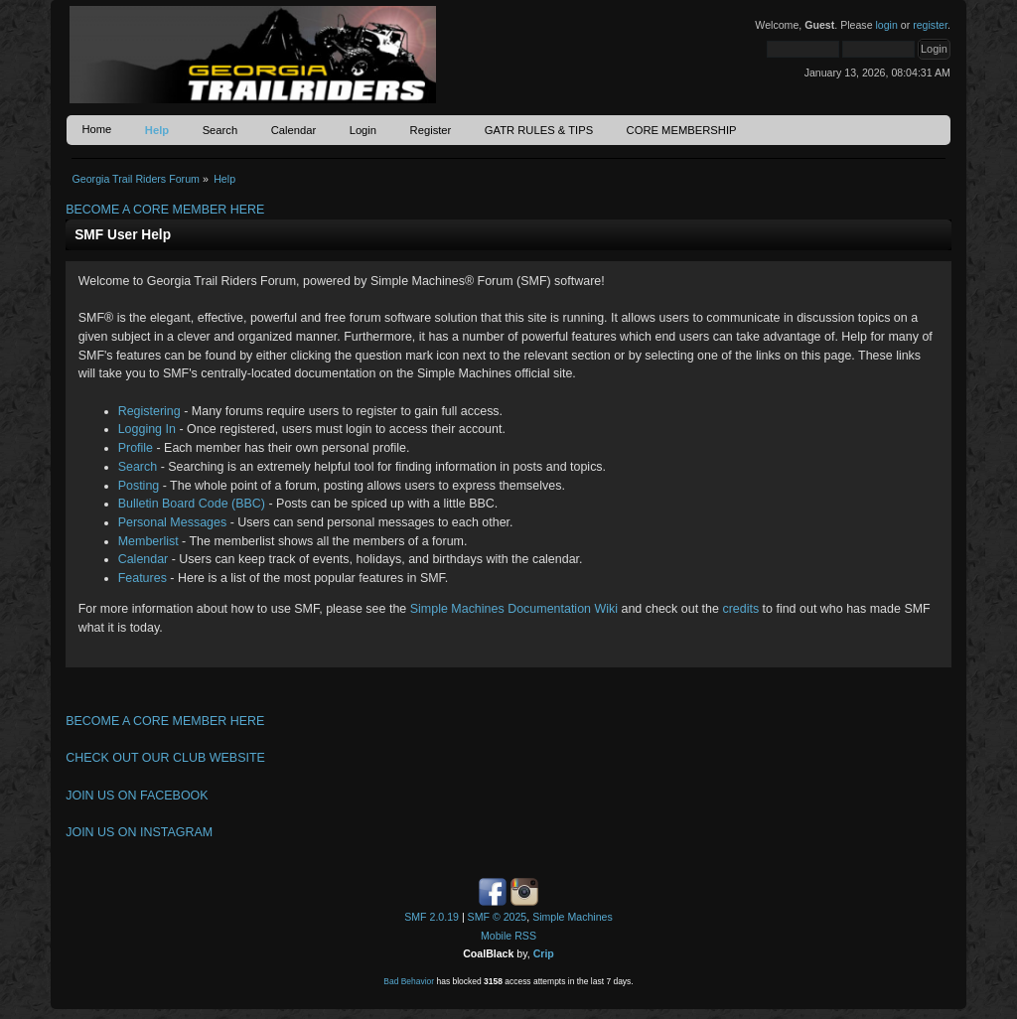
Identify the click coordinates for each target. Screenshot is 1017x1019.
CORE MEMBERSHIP (682, 130)
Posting (139, 486)
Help (157, 130)
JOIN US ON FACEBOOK (137, 795)
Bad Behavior (408, 981)
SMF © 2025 (497, 917)
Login (363, 130)
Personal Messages (172, 522)
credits (740, 609)
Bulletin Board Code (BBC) (191, 503)
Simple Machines (572, 917)
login (886, 25)
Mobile (496, 936)
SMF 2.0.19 (431, 917)
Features (142, 578)
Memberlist (148, 541)
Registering (149, 411)
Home (96, 129)
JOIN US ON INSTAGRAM (139, 832)
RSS (525, 936)
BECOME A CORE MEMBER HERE (165, 210)
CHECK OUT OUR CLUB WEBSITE (165, 758)
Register (431, 130)
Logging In (147, 429)
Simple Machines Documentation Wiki (514, 609)
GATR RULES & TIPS (539, 130)
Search (220, 130)
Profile (135, 448)
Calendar (294, 130)
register (930, 25)
